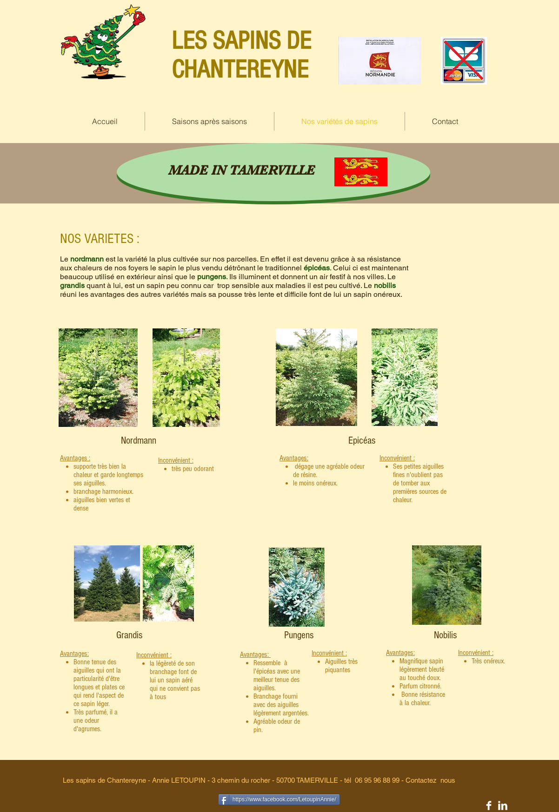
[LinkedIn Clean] (502, 805)
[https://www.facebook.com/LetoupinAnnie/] (279, 799)
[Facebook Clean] (488, 805)
